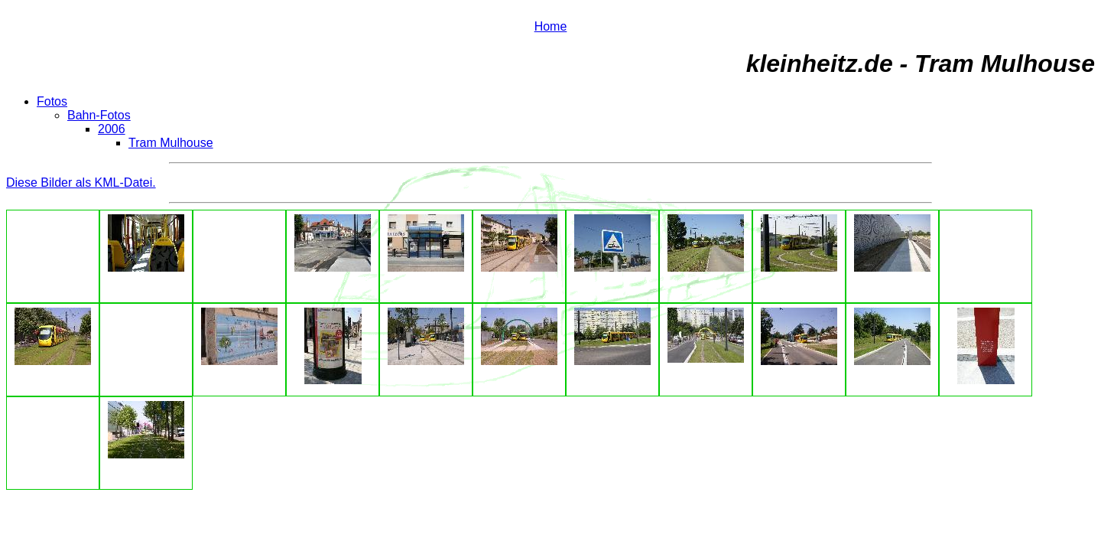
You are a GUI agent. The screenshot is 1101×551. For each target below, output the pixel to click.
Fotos (52, 101)
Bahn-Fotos (99, 115)
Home (550, 26)
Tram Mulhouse (170, 142)
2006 (111, 128)
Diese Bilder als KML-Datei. (81, 182)
